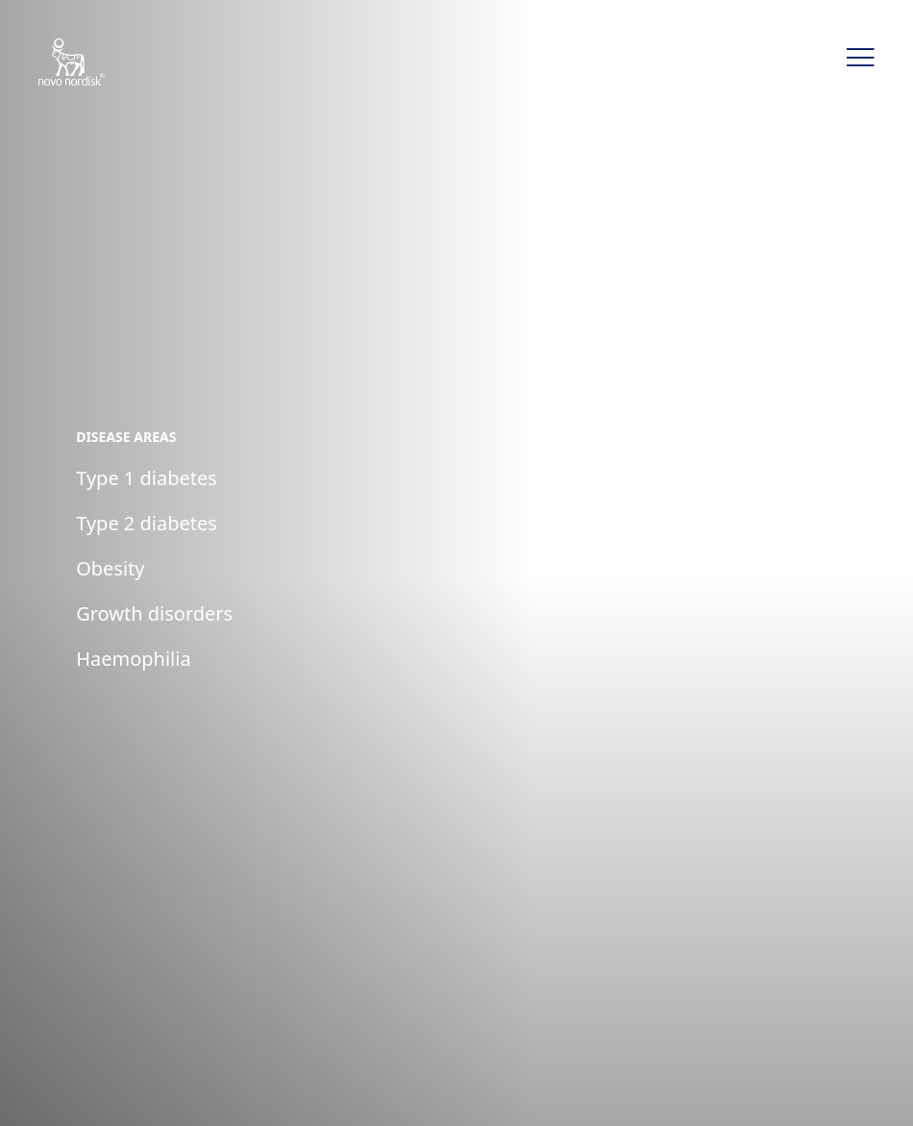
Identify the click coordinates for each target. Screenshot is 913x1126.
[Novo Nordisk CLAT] (96, 63)
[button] (860, 57)
